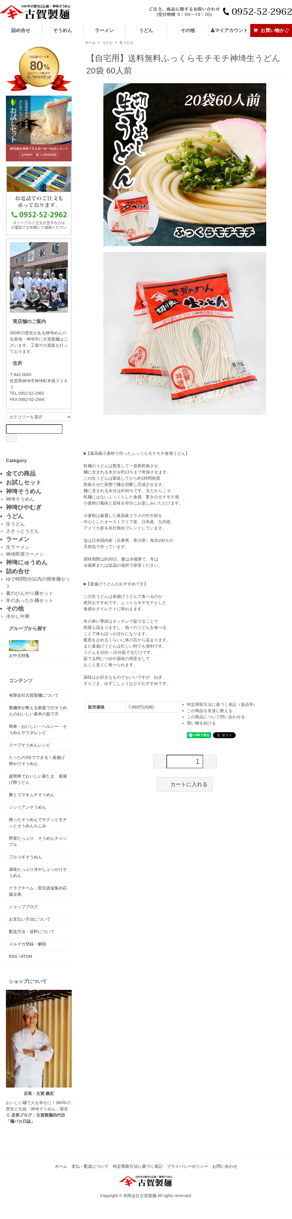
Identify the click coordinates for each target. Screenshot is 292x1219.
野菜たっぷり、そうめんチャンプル (38, 841)
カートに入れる (185, 784)
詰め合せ (20, 30)
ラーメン (104, 30)
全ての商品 (21, 473)
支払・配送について (90, 1166)
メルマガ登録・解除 (27, 944)
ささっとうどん (22, 531)
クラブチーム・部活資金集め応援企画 (38, 891)
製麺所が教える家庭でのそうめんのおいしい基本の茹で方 (38, 710)
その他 (188, 30)
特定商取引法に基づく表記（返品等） (222, 704)
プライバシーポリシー (187, 1166)
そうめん (62, 30)
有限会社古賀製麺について (34, 695)
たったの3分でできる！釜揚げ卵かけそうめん (37, 760)
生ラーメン (18, 547)
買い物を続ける (201, 723)
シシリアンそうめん (27, 807)
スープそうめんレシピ (29, 745)
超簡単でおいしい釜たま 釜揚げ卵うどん (38, 779)
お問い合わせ (224, 1166)
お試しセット (23, 482)
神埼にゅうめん (26, 562)
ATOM (26, 956)
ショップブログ (23, 906)
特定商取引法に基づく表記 (138, 1166)
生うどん (126, 43)
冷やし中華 (18, 616)
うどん (146, 30)
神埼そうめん (23, 491)
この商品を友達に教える (209, 710)
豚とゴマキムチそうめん (31, 794)
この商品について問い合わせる (216, 716)
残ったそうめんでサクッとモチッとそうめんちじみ (38, 822)
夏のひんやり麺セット (29, 593)
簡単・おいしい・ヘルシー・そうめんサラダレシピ (38, 729)
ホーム (90, 43)
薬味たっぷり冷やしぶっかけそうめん (38, 872)
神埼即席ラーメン (25, 554)
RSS (13, 956)
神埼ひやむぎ (23, 507)
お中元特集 (23, 649)
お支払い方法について (29, 919)
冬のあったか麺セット (29, 600)
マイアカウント (229, 30)
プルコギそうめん (25, 857)
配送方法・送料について (31, 931)
